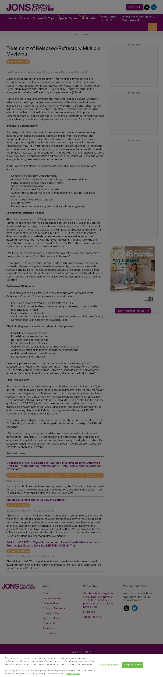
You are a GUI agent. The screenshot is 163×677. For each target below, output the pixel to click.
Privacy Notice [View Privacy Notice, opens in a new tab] (73, 673)
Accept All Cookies (132, 665)
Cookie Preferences (108, 665)
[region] (81, 665)
